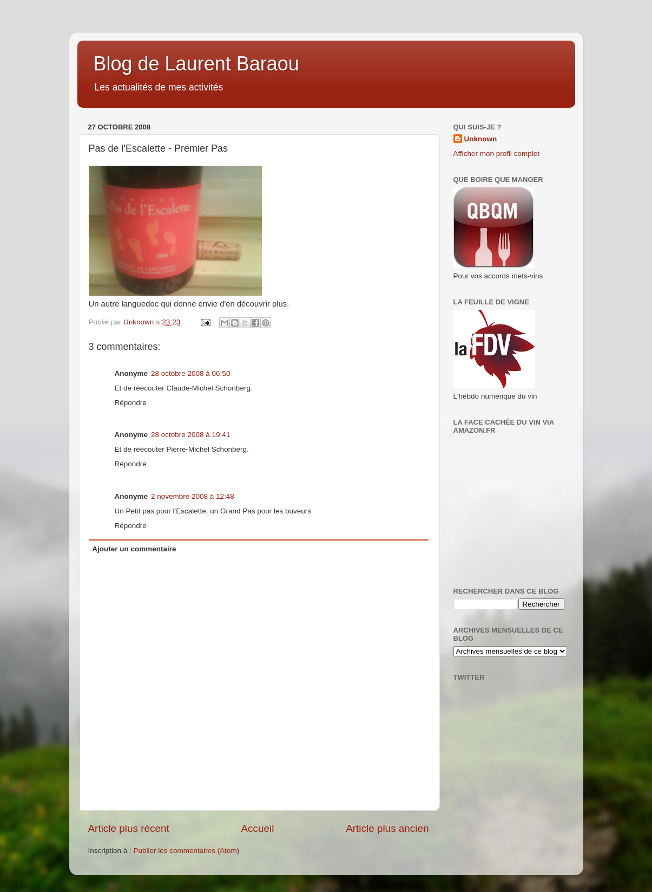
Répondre (131, 403)
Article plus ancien (387, 828)
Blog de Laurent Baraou (196, 64)
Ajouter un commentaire (134, 549)
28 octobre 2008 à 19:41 (190, 435)
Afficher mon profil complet (496, 153)
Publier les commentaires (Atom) (187, 851)
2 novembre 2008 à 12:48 (192, 496)
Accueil (257, 828)
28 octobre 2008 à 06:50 (190, 373)
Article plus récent (128, 828)
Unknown (480, 139)
